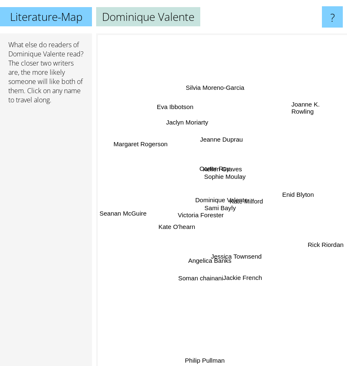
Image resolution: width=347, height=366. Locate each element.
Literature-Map (46, 16)
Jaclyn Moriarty (187, 123)
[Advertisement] (46, 238)
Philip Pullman (203, 360)
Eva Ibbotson (176, 108)
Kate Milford (248, 198)
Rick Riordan (326, 244)
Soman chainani (199, 277)
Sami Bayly (220, 206)
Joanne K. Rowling (305, 106)
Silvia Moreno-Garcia (216, 91)
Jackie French (240, 273)
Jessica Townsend (237, 260)
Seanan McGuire (123, 214)
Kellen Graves (222, 169)
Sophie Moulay (225, 176)
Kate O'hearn (175, 224)
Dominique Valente (36, 53)
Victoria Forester (200, 215)
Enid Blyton (294, 194)
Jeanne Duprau (221, 136)
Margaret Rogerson (141, 145)
